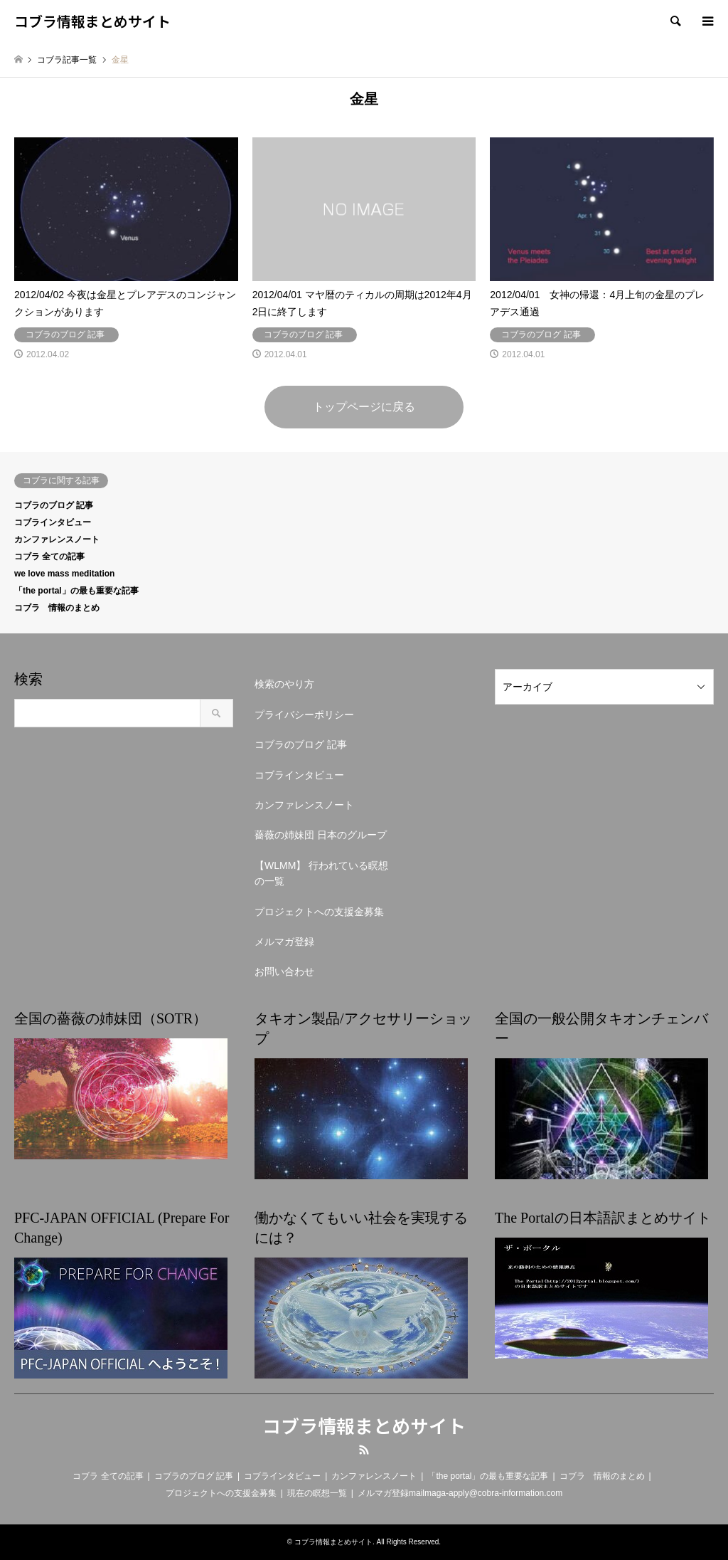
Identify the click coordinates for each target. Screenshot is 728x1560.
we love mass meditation (64, 574)
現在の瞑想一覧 (317, 1493)
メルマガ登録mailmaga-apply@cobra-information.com (460, 1493)
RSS (364, 1450)
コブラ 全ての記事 (49, 557)
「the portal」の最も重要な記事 (76, 591)
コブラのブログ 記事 (53, 505)
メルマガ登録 (284, 941)
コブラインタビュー (52, 522)
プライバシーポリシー (304, 714)
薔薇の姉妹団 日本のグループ (321, 834)
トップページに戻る (364, 407)
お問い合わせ (284, 971)
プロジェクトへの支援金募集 (319, 911)
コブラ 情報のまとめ (57, 608)
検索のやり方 (284, 684)
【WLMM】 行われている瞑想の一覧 (321, 873)
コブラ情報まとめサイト (364, 1425)
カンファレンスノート (57, 539)
